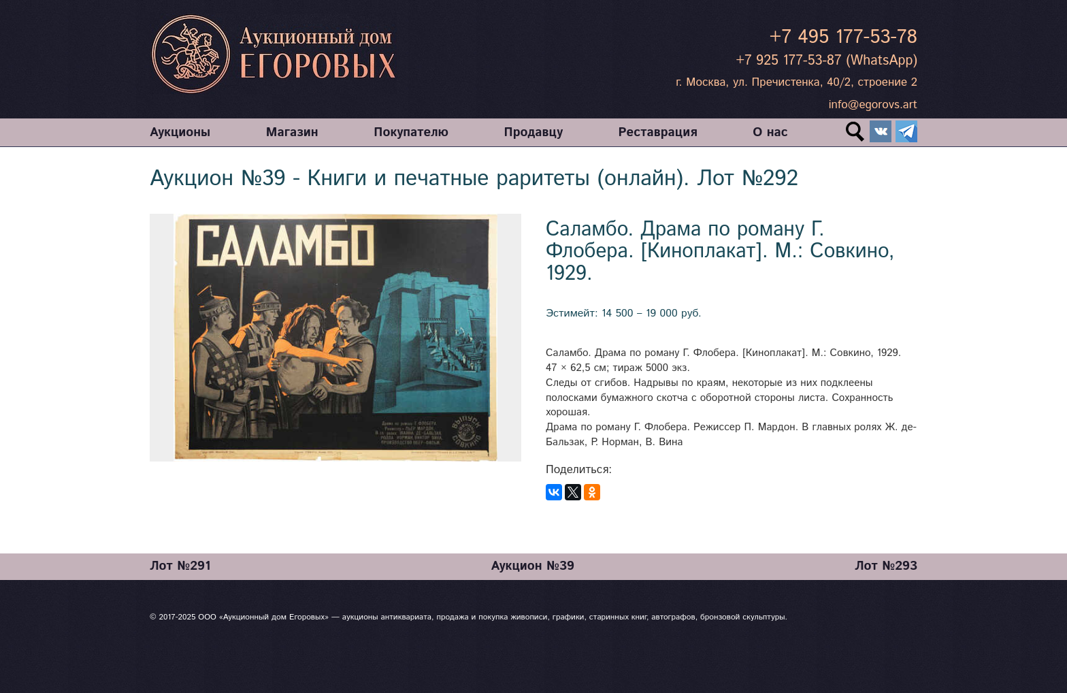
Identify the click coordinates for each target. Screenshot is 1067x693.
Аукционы (180, 132)
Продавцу (533, 132)
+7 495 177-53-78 (843, 37)
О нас (770, 132)
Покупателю (411, 132)
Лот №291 (180, 566)
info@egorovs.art (873, 105)
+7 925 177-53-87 (788, 61)
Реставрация (658, 132)
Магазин (292, 132)
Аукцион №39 (532, 566)
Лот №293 (886, 566)
